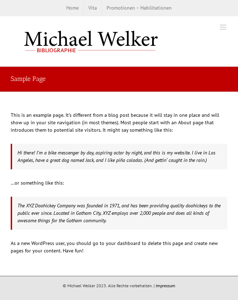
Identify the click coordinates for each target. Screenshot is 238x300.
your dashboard (123, 243)
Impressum (165, 285)
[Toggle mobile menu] (223, 27)
